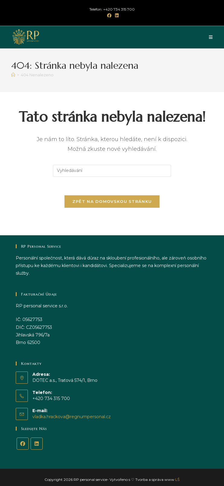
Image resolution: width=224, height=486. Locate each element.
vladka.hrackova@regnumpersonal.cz (71, 416)
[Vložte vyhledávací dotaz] (112, 171)
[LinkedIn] (37, 444)
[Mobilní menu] (211, 37)
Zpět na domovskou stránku (112, 201)
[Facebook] (23, 444)
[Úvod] (13, 74)
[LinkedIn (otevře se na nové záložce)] (116, 15)
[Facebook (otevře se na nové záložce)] (109, 15)
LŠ (177, 479)
